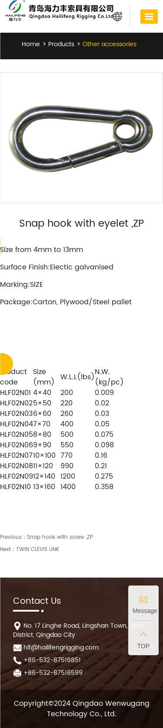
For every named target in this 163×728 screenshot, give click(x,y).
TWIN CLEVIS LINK (37, 549)
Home (31, 44)
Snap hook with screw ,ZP (60, 537)
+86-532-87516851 (52, 660)
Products (60, 44)
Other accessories (108, 44)
